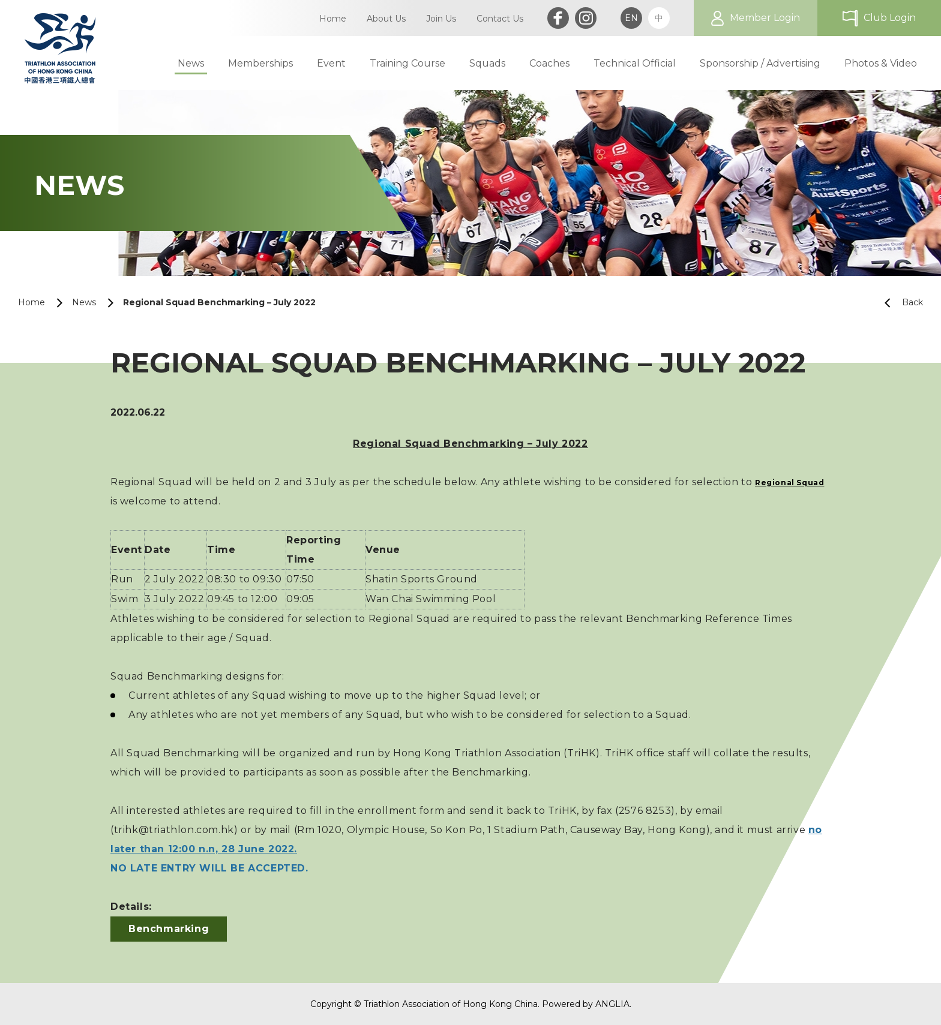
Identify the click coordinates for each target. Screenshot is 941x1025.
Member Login (765, 17)
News (84, 302)
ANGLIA (612, 1004)
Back (899, 302)
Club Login (890, 17)
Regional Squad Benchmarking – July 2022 (219, 302)
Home (31, 302)
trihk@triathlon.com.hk (174, 829)
